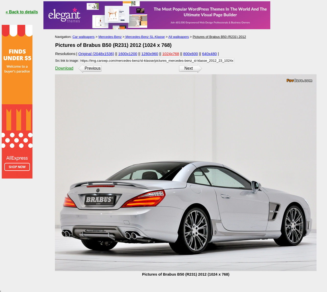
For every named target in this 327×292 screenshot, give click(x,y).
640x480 (209, 53)
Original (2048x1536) (96, 53)
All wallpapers (178, 37)
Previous (92, 68)
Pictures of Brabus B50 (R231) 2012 (219, 37)
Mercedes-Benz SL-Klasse (144, 37)
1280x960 (149, 53)
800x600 (190, 53)
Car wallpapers (84, 37)
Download (64, 68)
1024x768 (170, 53)
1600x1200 (127, 53)
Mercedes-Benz (110, 37)
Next (188, 68)
